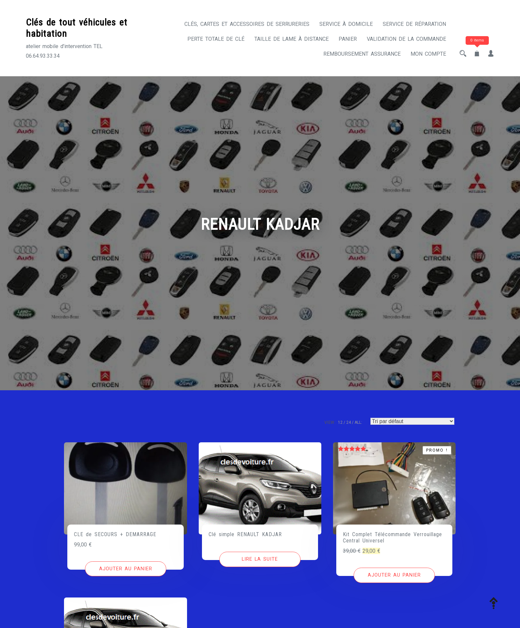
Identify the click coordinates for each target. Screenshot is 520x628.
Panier (348, 39)
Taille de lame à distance (291, 39)
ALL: (358, 422)
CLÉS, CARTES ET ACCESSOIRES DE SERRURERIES (246, 24)
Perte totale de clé (215, 39)
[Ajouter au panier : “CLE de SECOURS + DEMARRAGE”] (125, 569)
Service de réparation (414, 24)
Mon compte (428, 54)
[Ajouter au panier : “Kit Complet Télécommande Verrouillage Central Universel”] (394, 575)
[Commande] (412, 421)
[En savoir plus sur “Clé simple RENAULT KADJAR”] (259, 559)
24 (348, 422)
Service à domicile (346, 24)
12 (340, 422)
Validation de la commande (406, 39)
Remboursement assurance (362, 54)
